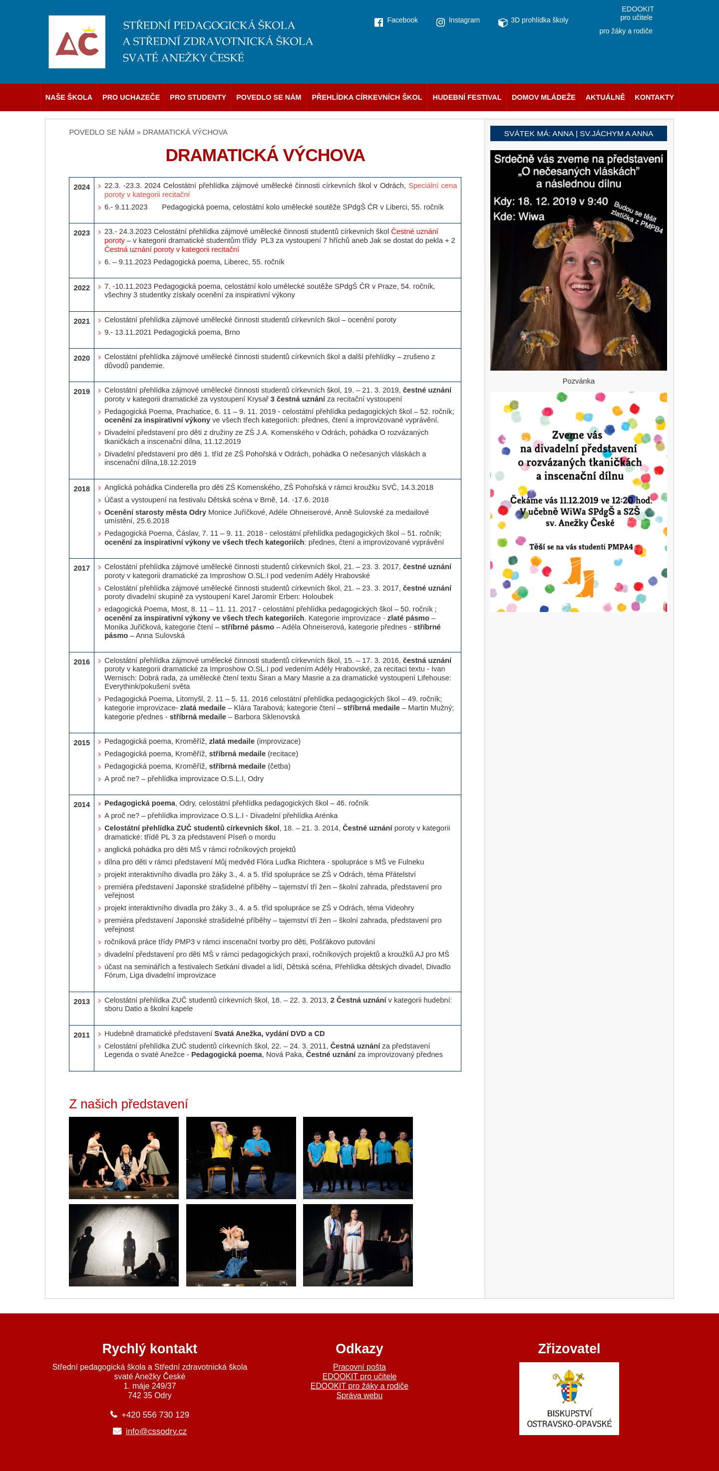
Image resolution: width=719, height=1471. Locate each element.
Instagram (464, 20)
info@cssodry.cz (156, 1431)
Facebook (402, 20)
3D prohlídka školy (539, 20)
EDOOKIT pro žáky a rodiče (359, 1386)
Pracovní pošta (359, 1367)
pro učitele (636, 17)
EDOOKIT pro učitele (360, 1376)
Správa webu (360, 1395)
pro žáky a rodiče (626, 31)
